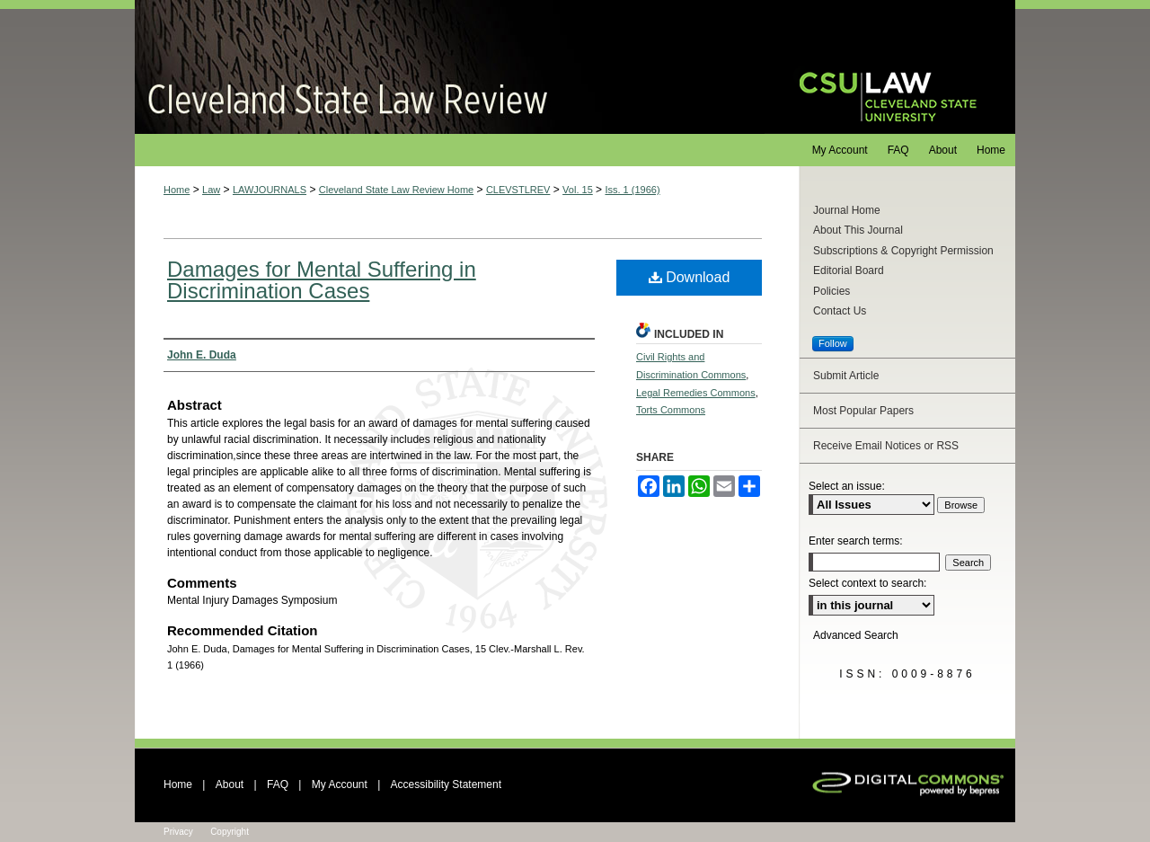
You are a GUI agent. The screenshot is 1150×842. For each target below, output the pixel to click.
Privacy (178, 832)
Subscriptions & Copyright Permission (903, 250)
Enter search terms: (856, 541)
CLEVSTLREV (518, 189)
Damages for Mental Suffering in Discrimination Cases (321, 280)
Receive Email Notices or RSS (886, 445)
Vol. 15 (577, 189)
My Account (339, 784)
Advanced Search (855, 635)
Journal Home (846, 210)
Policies (831, 291)
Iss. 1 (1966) (632, 189)
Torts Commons (670, 409)
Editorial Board (848, 270)
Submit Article (846, 375)
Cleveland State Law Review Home (396, 189)
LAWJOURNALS (269, 189)
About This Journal (858, 230)
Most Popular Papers (863, 410)
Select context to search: (867, 583)
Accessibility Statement (446, 784)
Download (689, 277)
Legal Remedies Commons (696, 392)
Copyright (229, 832)
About (229, 784)
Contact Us (839, 311)
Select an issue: (847, 486)
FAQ (277, 784)
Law (211, 189)
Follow (832, 343)
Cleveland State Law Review (450, 67)
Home (177, 189)
